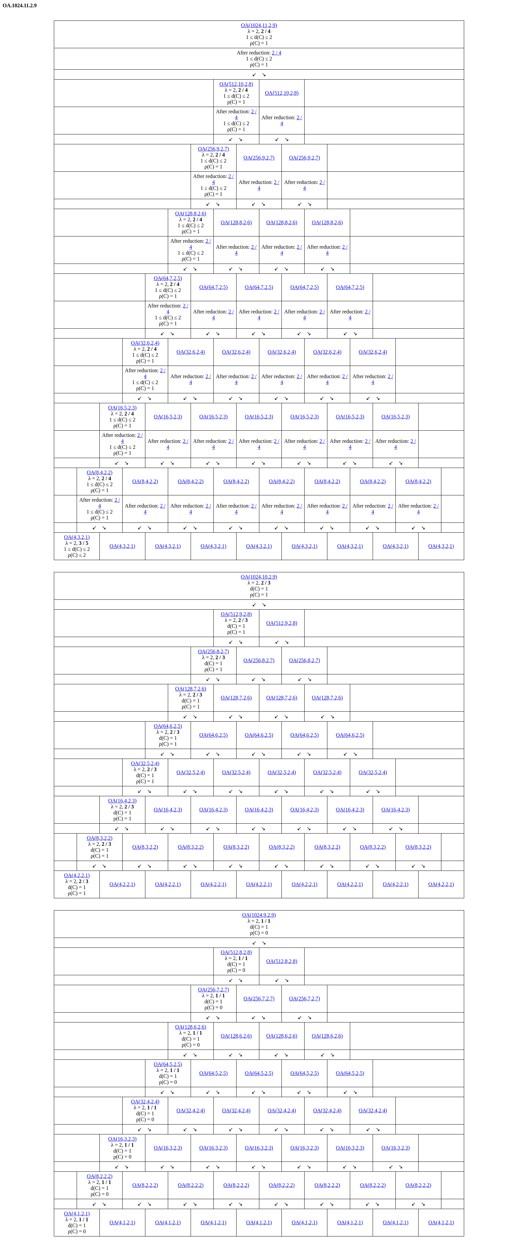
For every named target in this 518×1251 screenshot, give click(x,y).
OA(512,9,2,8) (236, 614)
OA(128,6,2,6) (190, 1027)
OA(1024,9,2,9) (259, 915)
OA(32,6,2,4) (145, 343)
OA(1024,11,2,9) (259, 25)
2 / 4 (276, 52)
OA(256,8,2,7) (213, 651)
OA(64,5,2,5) (168, 1064)
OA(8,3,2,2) (100, 838)
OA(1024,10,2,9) (259, 577)
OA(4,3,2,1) (77, 537)
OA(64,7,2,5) (168, 278)
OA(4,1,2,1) (77, 1213)
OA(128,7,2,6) (190, 689)
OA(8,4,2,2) (100, 472)
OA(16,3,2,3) (122, 1139)
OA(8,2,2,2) (100, 1176)
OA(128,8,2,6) (190, 213)
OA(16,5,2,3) (122, 408)
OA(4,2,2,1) (77, 875)
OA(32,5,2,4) (145, 763)
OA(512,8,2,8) (236, 952)
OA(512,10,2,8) (236, 84)
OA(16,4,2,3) (122, 801)
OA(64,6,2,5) (168, 726)
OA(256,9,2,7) (213, 149)
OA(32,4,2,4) (145, 1101)
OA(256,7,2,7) (213, 989)
